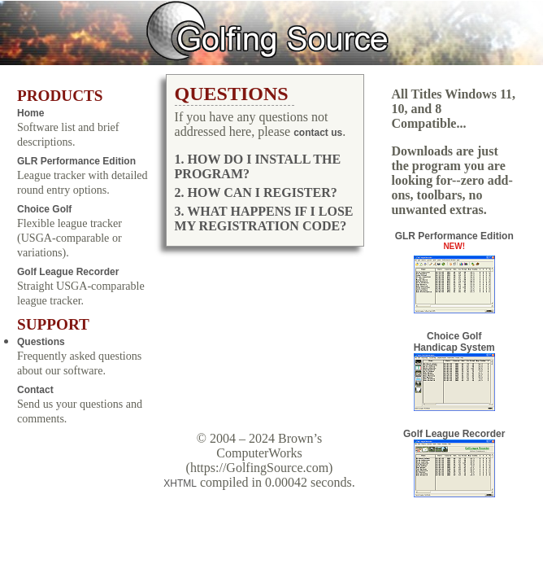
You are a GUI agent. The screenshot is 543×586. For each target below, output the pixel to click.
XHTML (180, 483)
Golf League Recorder (68, 272)
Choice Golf (44, 209)
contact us (317, 132)
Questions (41, 342)
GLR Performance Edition (76, 161)
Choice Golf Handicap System (454, 370)
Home (30, 113)
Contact (35, 390)
